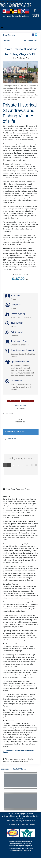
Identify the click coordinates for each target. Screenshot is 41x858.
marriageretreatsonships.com (22, 850)
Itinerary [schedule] (6, 40)
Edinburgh (12, 439)
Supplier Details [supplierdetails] (30, 40)
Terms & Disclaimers (20, 405)
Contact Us (13, 401)
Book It (28, 401)
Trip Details (9, 35)
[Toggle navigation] (2, 27)
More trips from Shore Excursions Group (18, 751)
